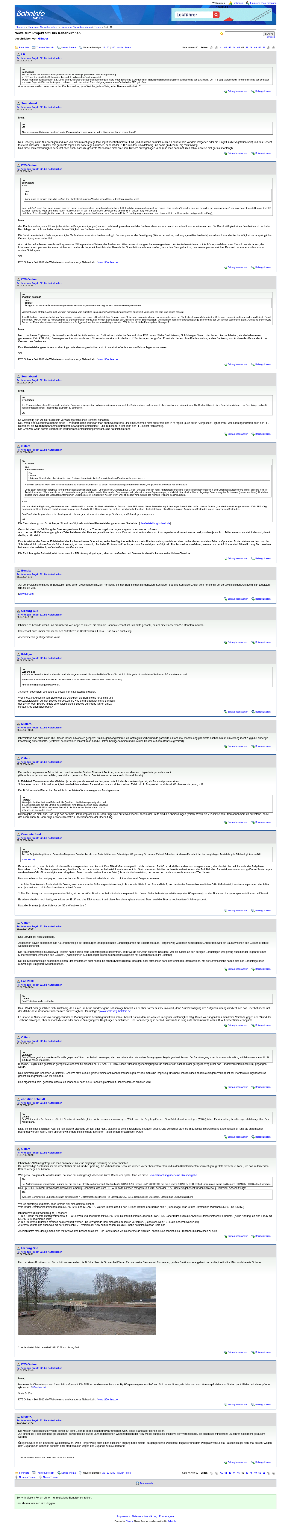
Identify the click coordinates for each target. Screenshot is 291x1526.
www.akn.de (26, 593)
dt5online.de (38, 1387)
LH (23, 54)
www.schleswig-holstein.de (115, 1011)
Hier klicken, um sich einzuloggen (36, 1503)
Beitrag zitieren (263, 91)
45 (238, 47)
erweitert (271, 37)
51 (264, 47)
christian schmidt (33, 1099)
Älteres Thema (50, 1477)
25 (103, 47)
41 (221, 47)
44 (234, 47)
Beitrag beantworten (238, 91)
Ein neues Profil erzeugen (263, 3)
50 (108, 47)
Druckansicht (146, 1483)
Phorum (129, 1521)
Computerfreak (31, 834)
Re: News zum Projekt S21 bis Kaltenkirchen (39, 58)
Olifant (25, 446)
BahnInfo (172, 1521)
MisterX (26, 723)
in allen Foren (124, 47)
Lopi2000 (27, 981)
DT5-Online (28, 165)
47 (247, 47)
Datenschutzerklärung (144, 1516)
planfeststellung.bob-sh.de (155, 523)
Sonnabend (29, 103)
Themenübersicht (45, 47)
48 (251, 47)
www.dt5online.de (107, 262)
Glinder (43, 38)
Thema (97, 27)
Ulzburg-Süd (29, 611)
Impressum (123, 1516)
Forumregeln (166, 1516)
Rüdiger (26, 654)
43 (230, 47)
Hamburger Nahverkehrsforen (43, 27)
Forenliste (24, 47)
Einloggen (238, 3)
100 (113, 47)
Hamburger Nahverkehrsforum (76, 27)
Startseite (20, 27)
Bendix (26, 570)
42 (225, 47)
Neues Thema (68, 47)
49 (255, 47)
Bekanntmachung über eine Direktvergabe (173, 1175)
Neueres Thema (27, 1477)
